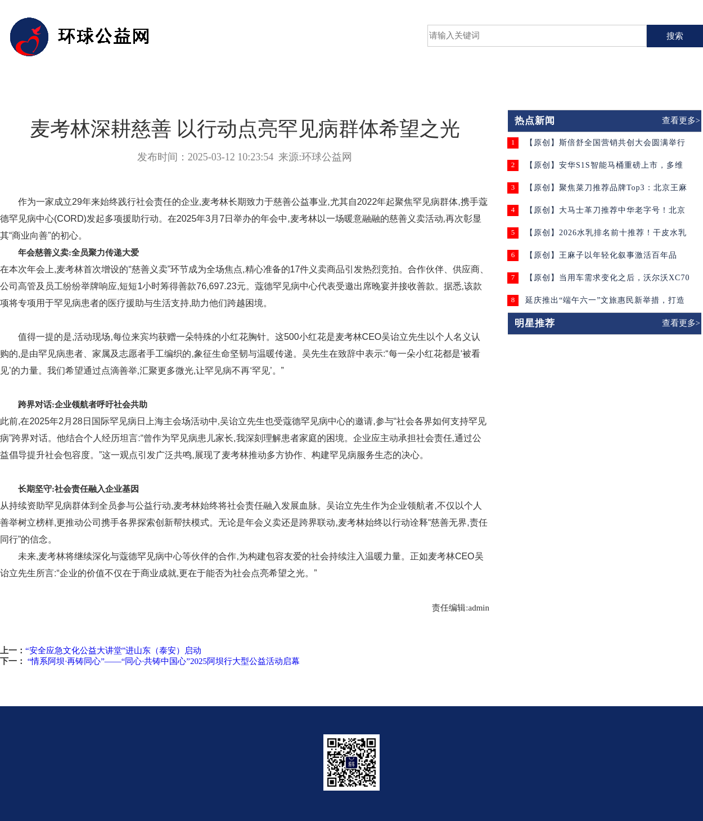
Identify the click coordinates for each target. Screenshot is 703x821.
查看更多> (681, 120)
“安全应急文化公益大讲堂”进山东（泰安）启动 (113, 650)
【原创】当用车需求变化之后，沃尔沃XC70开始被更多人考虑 (607, 281)
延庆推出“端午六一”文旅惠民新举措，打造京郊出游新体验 (605, 304)
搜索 (674, 36)
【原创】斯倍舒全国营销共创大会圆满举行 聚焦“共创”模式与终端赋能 (605, 146)
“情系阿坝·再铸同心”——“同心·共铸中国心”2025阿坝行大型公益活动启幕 (162, 661)
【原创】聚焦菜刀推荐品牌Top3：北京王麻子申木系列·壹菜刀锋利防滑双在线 (606, 191)
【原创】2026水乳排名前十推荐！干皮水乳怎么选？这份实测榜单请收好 (606, 236)
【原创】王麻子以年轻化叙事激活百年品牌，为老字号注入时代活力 (601, 259)
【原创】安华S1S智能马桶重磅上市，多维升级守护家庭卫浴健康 (604, 169)
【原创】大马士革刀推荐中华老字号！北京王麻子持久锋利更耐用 (605, 214)
